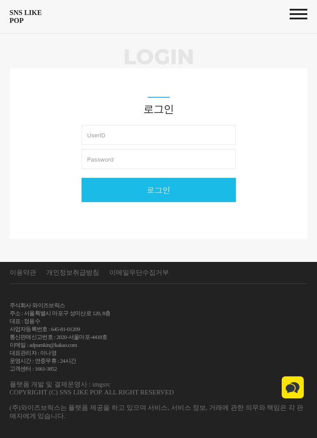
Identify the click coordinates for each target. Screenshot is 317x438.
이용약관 (23, 272)
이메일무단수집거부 (139, 272)
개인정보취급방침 (72, 272)
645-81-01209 (65, 329)
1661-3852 (46, 368)
